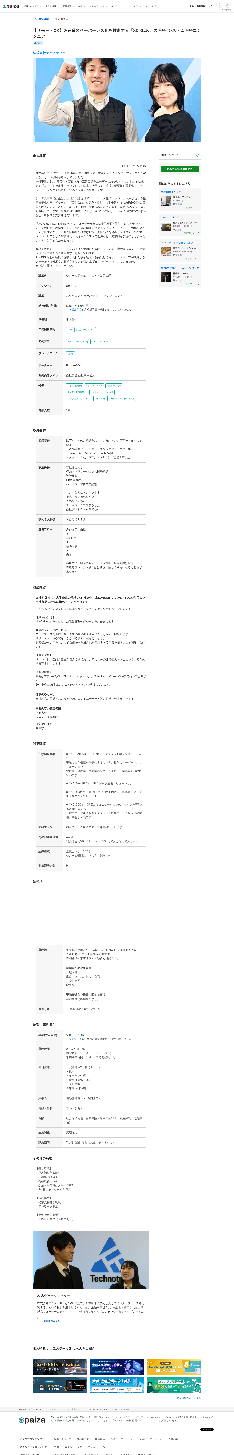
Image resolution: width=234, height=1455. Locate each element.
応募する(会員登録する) (180, 169)
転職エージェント (120, 1426)
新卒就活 (100, 1426)
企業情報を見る (51, 1308)
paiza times (90, 1442)
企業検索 (173, 1426)
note (108, 1442)
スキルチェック (73, 1434)
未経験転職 (83, 1426)
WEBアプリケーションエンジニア (180, 268)
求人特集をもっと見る (189, 1385)
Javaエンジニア (170, 217)
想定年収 (75, 309)
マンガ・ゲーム (96, 1434)
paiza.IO (124, 1442)
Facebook (75, 1450)
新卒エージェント (149, 1426)
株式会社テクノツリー (49, 53)
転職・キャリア (62, 1426)
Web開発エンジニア (172, 192)
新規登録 (227, 10)
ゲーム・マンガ (118, 6)
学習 (56, 1434)
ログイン (219, 10)
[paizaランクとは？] (197, 155)
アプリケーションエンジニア (177, 242)
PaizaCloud (144, 1442)
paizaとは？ (151, 6)
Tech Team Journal (64, 1442)
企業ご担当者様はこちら (201, 6)
